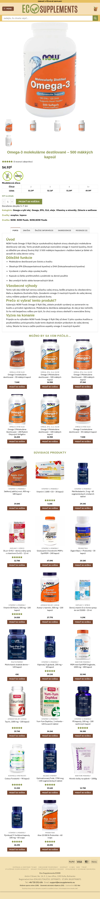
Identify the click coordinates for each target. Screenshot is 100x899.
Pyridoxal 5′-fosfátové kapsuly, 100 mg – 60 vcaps (17, 836)
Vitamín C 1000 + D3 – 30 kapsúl (50, 491)
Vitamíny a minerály (66, 210)
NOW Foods (23, 220)
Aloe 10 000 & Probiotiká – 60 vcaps (50, 836)
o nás (72, 867)
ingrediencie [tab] (64, 230)
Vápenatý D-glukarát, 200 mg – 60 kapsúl (50, 665)
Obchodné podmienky (48, 867)
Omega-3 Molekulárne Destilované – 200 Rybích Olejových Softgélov (17, 432)
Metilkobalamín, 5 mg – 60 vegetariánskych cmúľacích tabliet (83, 494)
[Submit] (95, 18)
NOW (13, 220)
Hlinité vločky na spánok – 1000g (83, 778)
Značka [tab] (26, 230)
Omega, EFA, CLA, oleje (43, 210)
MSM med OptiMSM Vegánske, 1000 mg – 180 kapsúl (83, 665)
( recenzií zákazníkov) (23, 161)
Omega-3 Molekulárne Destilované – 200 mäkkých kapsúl (82, 377)
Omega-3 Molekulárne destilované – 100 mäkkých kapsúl (50, 377)
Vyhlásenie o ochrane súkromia (80, 869)
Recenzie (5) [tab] (81, 230)
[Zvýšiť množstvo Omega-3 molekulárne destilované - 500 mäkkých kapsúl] (12, 201)
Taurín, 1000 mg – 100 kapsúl (17, 721)
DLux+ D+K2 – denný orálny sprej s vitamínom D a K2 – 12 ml (17, 552)
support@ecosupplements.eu (62, 882)
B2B (78, 867)
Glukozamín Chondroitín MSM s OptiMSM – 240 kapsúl (50, 552)
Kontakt (64, 867)
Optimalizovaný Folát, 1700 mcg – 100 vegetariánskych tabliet (50, 779)
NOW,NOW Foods (38, 220)
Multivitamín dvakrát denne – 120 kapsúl (17, 665)
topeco (23, 215)
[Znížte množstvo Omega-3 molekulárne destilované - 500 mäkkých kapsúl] (3, 201)
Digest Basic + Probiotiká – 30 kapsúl (83, 552)
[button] (8, 9)
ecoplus (14, 215)
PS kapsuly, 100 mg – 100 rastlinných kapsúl (82, 722)
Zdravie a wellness (87, 210)
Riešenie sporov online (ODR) (29, 885)
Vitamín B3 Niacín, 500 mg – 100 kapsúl (17, 608)
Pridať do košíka (29, 201)
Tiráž (84, 867)
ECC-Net (77, 885)
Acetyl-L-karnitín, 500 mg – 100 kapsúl (50, 608)
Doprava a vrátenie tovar (25, 867)
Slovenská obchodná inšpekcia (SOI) (52, 885)
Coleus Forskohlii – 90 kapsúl (17, 778)
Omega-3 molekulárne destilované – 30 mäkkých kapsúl (17, 375)
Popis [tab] (15, 230)
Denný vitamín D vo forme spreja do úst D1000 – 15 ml (83, 608)
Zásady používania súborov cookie (47, 869)
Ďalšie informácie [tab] (44, 230)
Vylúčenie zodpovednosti (17, 869)
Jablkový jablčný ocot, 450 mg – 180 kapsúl (17, 492)
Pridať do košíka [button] (17, 387)
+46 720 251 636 (36, 882)
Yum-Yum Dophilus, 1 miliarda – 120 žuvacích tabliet (50, 722)
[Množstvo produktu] (8, 201)
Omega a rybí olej (22, 210)
